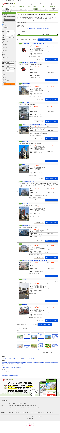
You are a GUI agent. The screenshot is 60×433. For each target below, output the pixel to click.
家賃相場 (34, 405)
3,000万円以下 (17, 362)
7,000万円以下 (41, 362)
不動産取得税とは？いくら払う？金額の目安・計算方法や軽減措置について (41, 346)
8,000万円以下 (47, 362)
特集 (10, 412)
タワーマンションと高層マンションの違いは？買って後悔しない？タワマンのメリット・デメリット (41, 337)
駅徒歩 (3, 70)
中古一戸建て (28, 407)
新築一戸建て (23, 407)
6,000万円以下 (35, 362)
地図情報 (51, 412)
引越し (13, 412)
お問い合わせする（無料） (51, 59)
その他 (4, 60)
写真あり (4, 79)
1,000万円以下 (4, 362)
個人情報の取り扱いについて (14, 403)
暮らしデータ (31, 412)
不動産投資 (35, 407)
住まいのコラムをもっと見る (47, 352)
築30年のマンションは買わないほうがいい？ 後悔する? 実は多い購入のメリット (55, 337)
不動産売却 (11, 410)
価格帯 (3, 31)
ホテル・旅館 (5, 50)
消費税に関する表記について (23, 403)
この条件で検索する (8, 84)
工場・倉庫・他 (5, 52)
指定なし (4, 24)
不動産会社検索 (25, 412)
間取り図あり (5, 77)
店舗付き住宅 (5, 47)
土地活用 (15, 410)
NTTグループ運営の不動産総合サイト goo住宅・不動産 (11, 0)
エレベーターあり (6, 80)
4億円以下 (17, 363)
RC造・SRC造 (5, 57)
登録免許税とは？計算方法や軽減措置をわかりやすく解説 (55, 346)
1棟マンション (5, 42)
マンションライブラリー (18, 412)
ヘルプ (27, 416)
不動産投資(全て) (5, 358)
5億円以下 (22, 363)
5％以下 (3, 367)
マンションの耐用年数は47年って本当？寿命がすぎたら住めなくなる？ (27, 346)
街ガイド (35, 412)
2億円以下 (8, 363)
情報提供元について (5, 375)
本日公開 (4, 25)
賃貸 (10, 405)
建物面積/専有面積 (4, 63)
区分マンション (5, 41)
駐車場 (31, 405)
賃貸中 (4, 74)
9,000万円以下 (54, 362)
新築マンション (11, 407)
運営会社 (40, 416)
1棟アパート (5, 44)
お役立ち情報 (3, 412)
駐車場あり (5, 82)
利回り (3, 35)
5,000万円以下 (29, 362)
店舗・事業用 (14, 405)
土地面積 (3, 66)
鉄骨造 (4, 58)
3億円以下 (12, 363)
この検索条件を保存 (31, 28)
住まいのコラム (39, 412)
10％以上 (11, 367)
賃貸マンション (26, 405)
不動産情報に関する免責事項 (13, 375)
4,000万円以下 (23, 362)
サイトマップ (36, 416)
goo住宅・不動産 (4, 400)
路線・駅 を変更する (9, 16)
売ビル (28, 358)
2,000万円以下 (11, 362)
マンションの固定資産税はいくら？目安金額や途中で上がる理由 (27, 337)
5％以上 (7, 367)
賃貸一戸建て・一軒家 (20, 405)
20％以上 (19, 367)
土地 (31, 407)
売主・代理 (4, 371)
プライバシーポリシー (21, 416)
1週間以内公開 (5, 28)
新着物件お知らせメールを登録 (43, 28)
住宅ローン (39, 407)
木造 (3, 55)
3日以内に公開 (5, 27)
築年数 (3, 37)
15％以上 (15, 367)
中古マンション (17, 407)
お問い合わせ (31, 416)
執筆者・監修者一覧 (46, 412)
